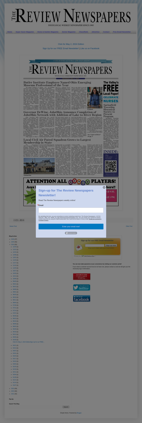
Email (41, 205)
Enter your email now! (71, 226)
